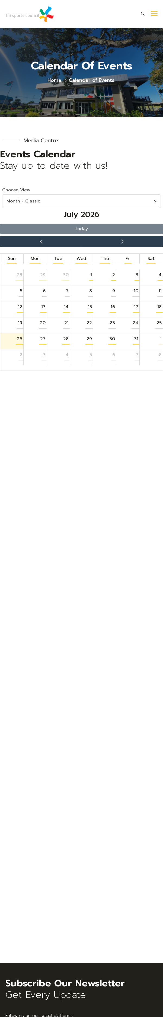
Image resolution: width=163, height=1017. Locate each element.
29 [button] (43, 275)
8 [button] (90, 291)
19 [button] (20, 323)
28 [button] (19, 275)
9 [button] (113, 291)
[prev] (41, 241)
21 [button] (66, 323)
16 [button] (113, 307)
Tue (58, 258)
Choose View (81, 197)
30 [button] (66, 275)
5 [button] (21, 291)
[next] (122, 241)
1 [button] (91, 275)
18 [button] (159, 307)
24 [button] (135, 323)
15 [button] (90, 307)
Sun (12, 258)
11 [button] (160, 291)
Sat (151, 258)
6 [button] (44, 291)
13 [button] (43, 307)
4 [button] (160, 275)
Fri (128, 258)
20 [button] (43, 323)
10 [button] (136, 291)
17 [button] (136, 307)
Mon (35, 258)
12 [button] (20, 307)
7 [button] (67, 291)
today (81, 229)
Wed (81, 258)
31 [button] (136, 339)
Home (54, 80)
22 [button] (89, 323)
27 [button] (43, 339)
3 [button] (137, 275)
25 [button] (159, 323)
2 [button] (113, 275)
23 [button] (112, 323)
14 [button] (66, 307)
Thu (105, 258)
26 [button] (19, 339)
